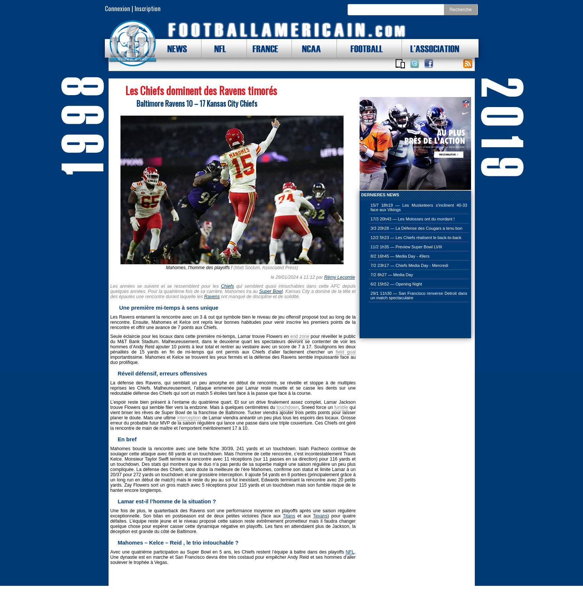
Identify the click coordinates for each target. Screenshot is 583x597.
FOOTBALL (361, 48)
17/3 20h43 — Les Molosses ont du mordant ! (413, 219)
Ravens (212, 296)
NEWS (173, 48)
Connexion (117, 8)
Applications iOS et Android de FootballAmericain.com (400, 64)
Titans (289, 516)
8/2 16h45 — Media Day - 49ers (400, 256)
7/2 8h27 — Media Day (392, 274)
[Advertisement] (397, 321)
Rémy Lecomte (339, 277)
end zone (299, 336)
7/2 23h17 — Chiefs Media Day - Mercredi (409, 265)
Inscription (148, 8)
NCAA (308, 48)
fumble (341, 407)
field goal (346, 352)
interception (189, 417)
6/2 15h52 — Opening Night (396, 284)
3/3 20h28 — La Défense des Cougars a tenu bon (417, 228)
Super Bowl (271, 291)
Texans (320, 516)
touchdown (288, 407)
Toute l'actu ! (468, 64)
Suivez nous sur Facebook (429, 64)
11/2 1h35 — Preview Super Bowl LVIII (406, 247)
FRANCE (263, 48)
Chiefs (227, 286)
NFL (218, 48)
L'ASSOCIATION (430, 48)
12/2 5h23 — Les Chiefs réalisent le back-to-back (416, 237)
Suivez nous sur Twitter (415, 64)
